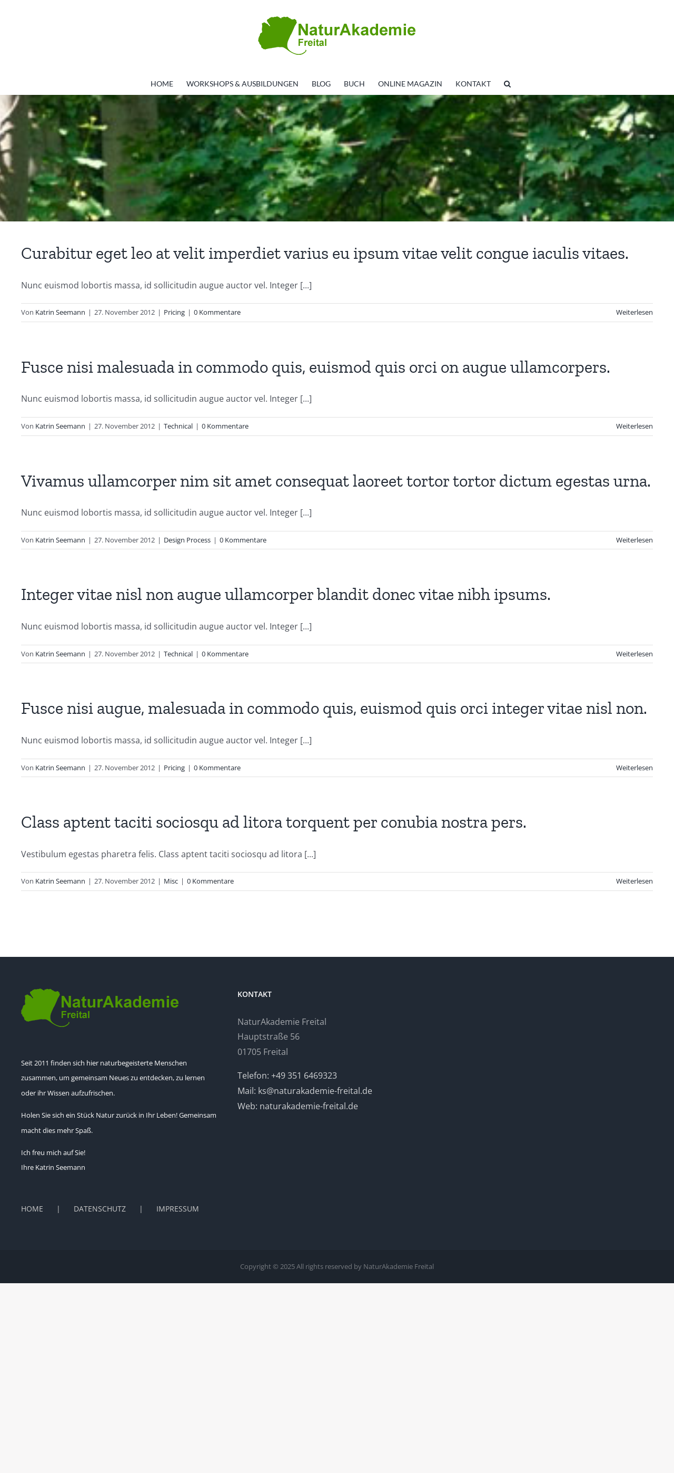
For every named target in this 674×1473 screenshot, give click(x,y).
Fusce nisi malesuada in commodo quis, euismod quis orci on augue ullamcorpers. (315, 367)
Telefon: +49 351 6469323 (287, 1075)
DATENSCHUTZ (100, 1209)
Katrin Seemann (60, 312)
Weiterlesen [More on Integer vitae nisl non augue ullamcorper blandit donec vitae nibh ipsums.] (634, 653)
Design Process (187, 540)
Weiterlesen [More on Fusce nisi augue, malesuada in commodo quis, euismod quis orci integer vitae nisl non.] (634, 767)
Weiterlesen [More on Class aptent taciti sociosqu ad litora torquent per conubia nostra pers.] (634, 881)
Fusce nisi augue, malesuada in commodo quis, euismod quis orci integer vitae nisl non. (334, 708)
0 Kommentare (217, 312)
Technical (178, 426)
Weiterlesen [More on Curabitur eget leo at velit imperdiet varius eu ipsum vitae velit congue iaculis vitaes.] (634, 312)
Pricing (174, 312)
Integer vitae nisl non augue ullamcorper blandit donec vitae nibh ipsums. (286, 594)
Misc (171, 881)
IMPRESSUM (177, 1209)
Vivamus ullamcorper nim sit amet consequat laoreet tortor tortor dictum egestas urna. (336, 481)
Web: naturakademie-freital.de (297, 1106)
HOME (32, 1209)
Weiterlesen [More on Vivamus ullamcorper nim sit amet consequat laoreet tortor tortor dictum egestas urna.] (634, 540)
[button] (507, 83)
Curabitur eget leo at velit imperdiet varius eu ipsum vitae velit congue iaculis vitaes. (325, 253)
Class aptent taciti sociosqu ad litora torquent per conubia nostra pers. (274, 822)
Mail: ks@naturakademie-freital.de (304, 1091)
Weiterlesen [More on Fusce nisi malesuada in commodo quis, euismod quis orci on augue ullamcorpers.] (634, 426)
